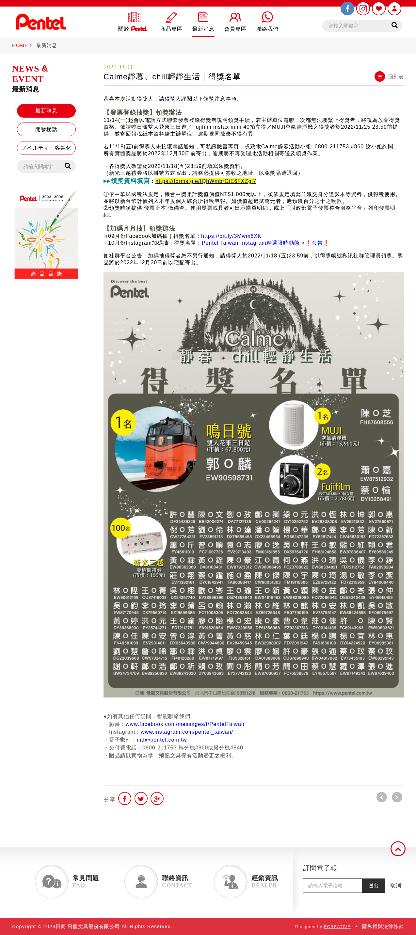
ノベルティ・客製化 (47, 148)
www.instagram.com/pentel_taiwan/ (187, 732)
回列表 (389, 76)
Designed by (323, 926)
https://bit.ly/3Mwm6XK (231, 236)
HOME (20, 45)
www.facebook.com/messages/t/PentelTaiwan (185, 724)
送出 (373, 885)
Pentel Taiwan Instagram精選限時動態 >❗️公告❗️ (266, 243)
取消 (395, 885)
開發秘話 (46, 129)
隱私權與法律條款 (383, 926)
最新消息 (46, 45)
